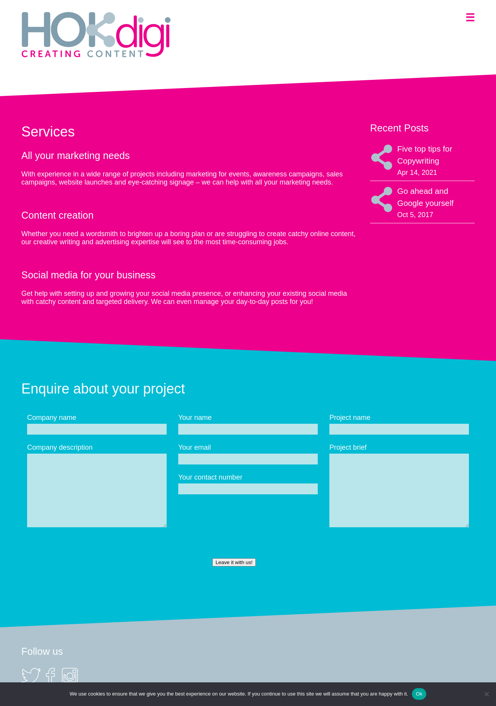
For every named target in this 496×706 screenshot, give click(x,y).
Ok (419, 694)
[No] (486, 694)
